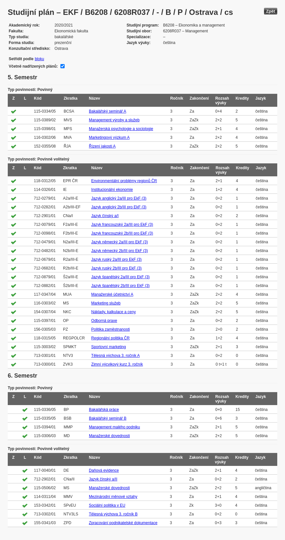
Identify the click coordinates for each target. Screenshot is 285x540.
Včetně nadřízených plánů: (33, 66)
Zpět (270, 11)
